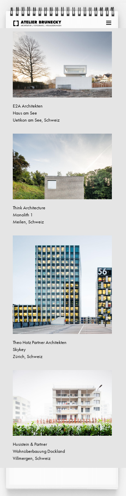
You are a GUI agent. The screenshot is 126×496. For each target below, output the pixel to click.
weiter (16, 476)
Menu (109, 23)
